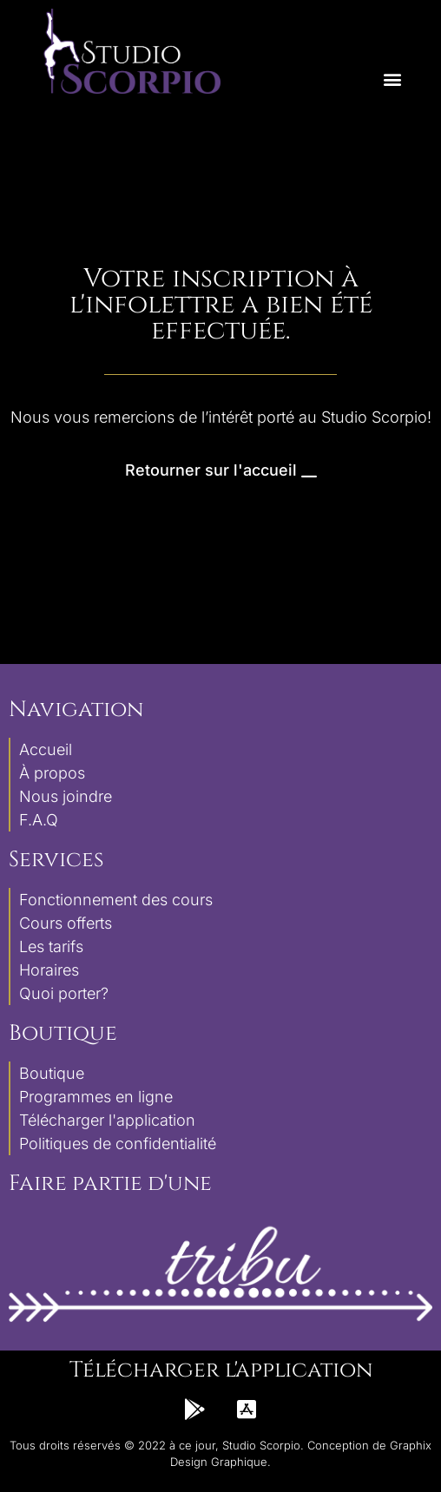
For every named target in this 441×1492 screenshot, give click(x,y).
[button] (392, 79)
